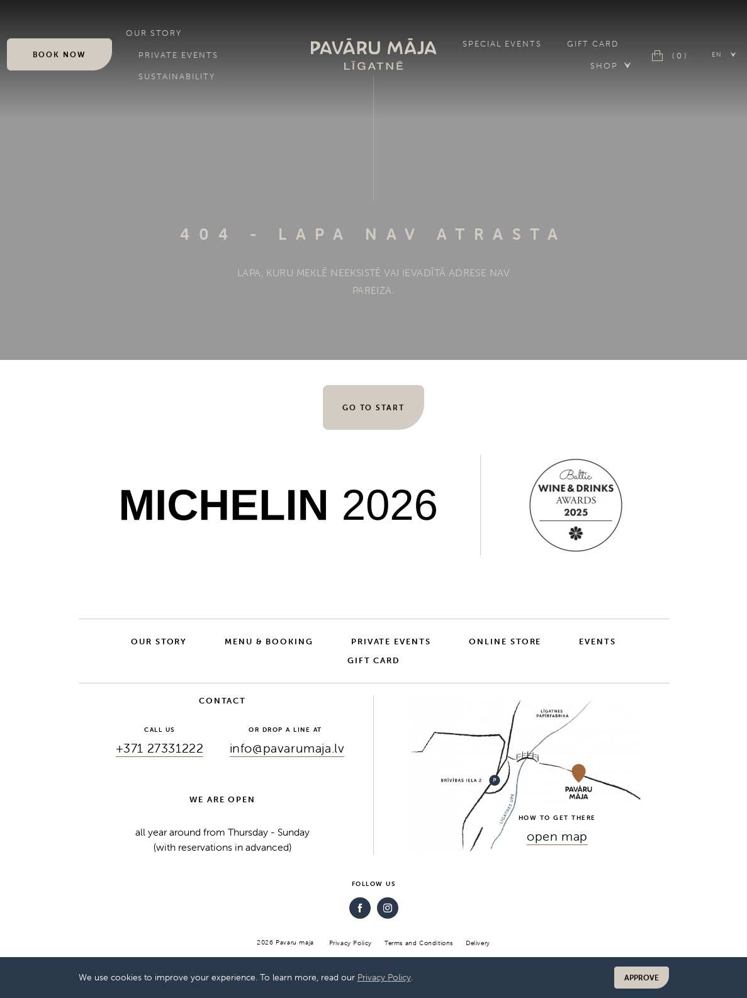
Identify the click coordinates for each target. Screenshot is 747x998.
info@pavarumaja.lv (287, 748)
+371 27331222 (160, 748)
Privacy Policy (384, 977)
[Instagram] (387, 908)
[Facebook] (360, 908)
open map (557, 836)
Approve (641, 977)
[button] (724, 54)
